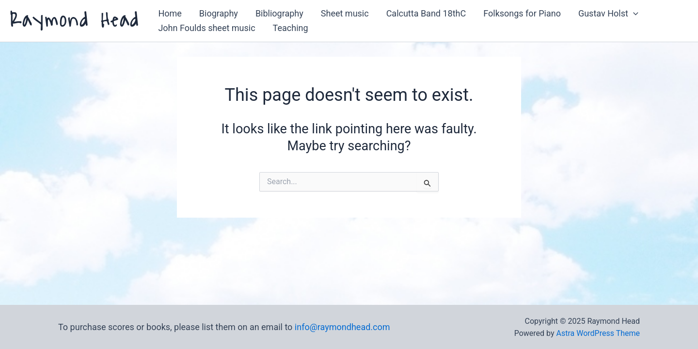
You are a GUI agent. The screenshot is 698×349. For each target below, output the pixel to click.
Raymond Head (75, 20)
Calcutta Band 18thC (426, 13)
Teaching (290, 28)
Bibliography (279, 13)
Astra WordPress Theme (598, 333)
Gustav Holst (608, 13)
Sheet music (345, 13)
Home (169, 13)
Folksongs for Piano (522, 13)
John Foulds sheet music (206, 28)
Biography (218, 13)
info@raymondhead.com (342, 327)
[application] (633, 13)
